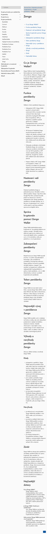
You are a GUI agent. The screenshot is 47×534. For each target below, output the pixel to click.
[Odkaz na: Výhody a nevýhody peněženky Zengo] (44, 341)
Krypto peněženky (6, 19)
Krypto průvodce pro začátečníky (10, 12)
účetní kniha (5, 59)
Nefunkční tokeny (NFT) (7, 73)
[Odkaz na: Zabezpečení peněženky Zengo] (44, 247)
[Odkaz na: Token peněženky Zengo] (44, 281)
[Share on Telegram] (38, 20)
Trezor (3, 57)
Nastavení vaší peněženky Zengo (35, 30)
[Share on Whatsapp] (35, 20)
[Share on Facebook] (25, 20)
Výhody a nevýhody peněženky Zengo (35, 49)
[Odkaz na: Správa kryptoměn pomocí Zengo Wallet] (44, 217)
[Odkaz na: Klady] (30, 358)
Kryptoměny (4, 14)
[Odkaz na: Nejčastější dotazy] (44, 483)
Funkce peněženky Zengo (33, 27)
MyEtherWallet (6, 39)
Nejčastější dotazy (31, 56)
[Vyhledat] (11, 7)
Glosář (3, 76)
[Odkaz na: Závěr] (31, 446)
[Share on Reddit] (33, 20)
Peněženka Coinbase (7, 44)
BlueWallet (5, 22)
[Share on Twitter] (27, 20)
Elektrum (4, 27)
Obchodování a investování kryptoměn (8, 65)
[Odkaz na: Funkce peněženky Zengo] (44, 96)
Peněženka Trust (6, 52)
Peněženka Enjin (6, 47)
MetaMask (5, 37)
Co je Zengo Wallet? (32, 24)
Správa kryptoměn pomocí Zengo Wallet (36, 34)
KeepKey (4, 34)
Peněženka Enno (6, 49)
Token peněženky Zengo (33, 41)
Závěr (27, 53)
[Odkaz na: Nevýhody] (34, 407)
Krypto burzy (5, 17)
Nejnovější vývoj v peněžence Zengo (35, 44)
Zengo (4, 62)
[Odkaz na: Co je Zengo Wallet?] (44, 64)
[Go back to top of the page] (44, 532)
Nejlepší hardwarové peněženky (10, 42)
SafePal (4, 54)
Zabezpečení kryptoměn (8, 68)
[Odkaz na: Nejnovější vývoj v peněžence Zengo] (44, 309)
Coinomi (4, 24)
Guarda (4, 32)
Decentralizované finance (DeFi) (10, 71)
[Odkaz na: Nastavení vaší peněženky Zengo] (44, 181)
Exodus (4, 29)
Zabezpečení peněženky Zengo (35, 38)
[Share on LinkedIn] (30, 20)
